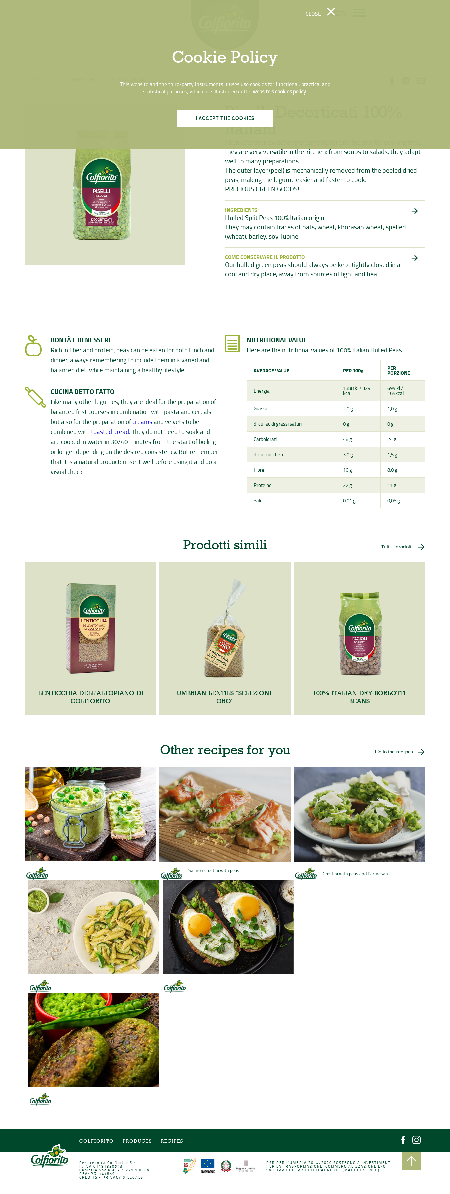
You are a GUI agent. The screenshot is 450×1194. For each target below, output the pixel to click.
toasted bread (110, 432)
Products (138, 1142)
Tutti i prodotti (395, 548)
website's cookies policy (279, 91)
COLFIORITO (98, 1142)
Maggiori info (359, 1170)
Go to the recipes (392, 754)
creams (142, 422)
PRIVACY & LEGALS (124, 1177)
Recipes (173, 1142)
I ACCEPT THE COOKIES (225, 118)
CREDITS (90, 1177)
